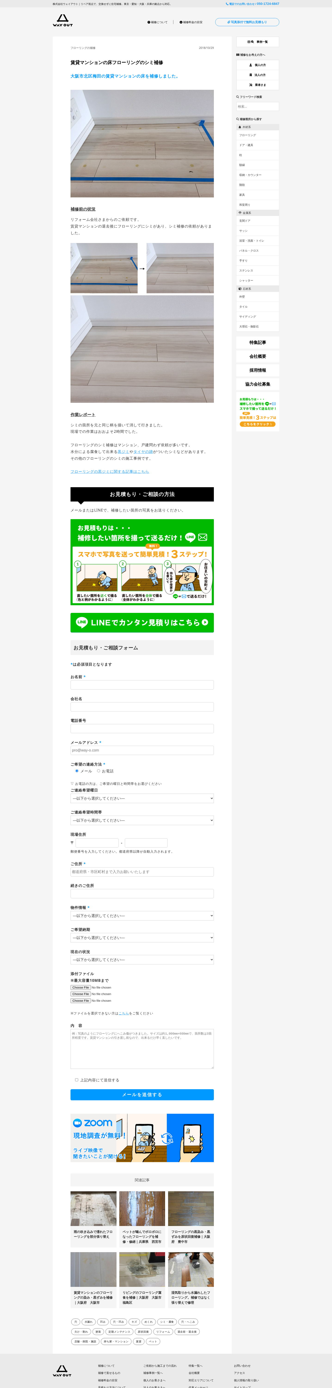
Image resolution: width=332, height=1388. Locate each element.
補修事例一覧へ (153, 1380)
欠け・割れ (81, 1338)
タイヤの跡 (143, 451)
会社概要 (194, 1380)
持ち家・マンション (116, 1348)
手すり (243, 260)
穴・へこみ (188, 1328)
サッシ (243, 231)
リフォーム (163, 1338)
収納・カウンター (250, 175)
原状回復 (143, 1338)
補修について (158, 22)
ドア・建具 (246, 145)
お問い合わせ (242, 1373)
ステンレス (246, 270)
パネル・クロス (249, 251)
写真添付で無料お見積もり (247, 22)
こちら (124, 1013)
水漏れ (89, 1328)
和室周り (244, 205)
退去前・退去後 (187, 1338)
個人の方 (257, 65)
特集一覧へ (196, 1373)
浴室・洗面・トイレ (251, 241)
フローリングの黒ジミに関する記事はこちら (110, 471)
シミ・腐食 (167, 1328)
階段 (242, 185)
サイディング (247, 316)
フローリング (247, 135)
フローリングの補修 (83, 48)
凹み (103, 1328)
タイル (243, 307)
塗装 (98, 1338)
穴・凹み (118, 1328)
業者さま (257, 85)
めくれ (148, 1328)
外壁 (242, 297)
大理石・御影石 (249, 326)
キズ (134, 1328)
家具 (242, 195)
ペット (153, 1348)
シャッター (246, 280)
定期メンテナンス (119, 1338)
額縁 (242, 165)
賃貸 (138, 1348)
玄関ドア (244, 221)
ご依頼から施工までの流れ (160, 1373)
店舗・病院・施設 (85, 1348)
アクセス (239, 1380)
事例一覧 (258, 42)
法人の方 (258, 75)
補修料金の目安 (191, 22)
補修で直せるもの (109, 1380)
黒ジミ (123, 451)
